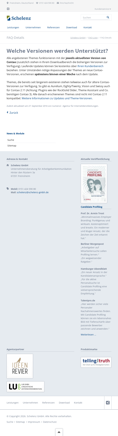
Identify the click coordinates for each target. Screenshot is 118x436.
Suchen (108, 17)
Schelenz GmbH (78, 37)
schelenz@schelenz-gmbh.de (33, 192)
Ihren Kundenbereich (90, 66)
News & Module (15, 133)
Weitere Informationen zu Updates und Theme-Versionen (57, 98)
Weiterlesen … (88, 334)
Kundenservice (102, 8)
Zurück (14, 112)
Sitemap (11, 145)
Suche (10, 139)
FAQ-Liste (93, 37)
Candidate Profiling (91, 206)
